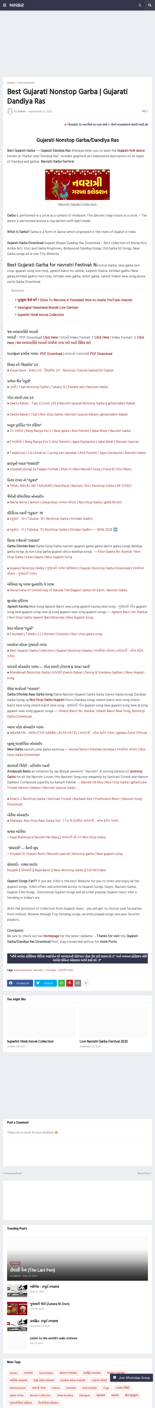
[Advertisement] (77, 44)
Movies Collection (40, 1395)
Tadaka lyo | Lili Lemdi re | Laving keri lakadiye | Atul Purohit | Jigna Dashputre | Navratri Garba (78, 452)
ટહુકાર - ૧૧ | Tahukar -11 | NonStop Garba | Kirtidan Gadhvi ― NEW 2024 (61, 529)
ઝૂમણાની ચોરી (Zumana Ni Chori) (49, 1304)
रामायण (115, 1395)
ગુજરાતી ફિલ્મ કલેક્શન (21, 1403)
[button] (4, 5)
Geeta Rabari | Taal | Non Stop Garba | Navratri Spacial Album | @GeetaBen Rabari (69, 414)
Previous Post (13, 1173)
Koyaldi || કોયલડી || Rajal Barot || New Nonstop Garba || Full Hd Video (56, 869)
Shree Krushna (65, 1395)
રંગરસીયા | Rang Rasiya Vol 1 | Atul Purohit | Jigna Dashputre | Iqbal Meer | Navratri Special (74, 441)
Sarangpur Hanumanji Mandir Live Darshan (48, 307)
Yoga (106, 1388)
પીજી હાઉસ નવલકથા (44, 1380)
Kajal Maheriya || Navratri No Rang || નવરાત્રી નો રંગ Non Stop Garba (58, 837)
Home (11, 82)
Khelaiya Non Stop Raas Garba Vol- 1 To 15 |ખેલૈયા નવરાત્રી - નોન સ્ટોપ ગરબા (64, 820)
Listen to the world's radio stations (53, 1338)
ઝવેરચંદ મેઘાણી (99, 1380)
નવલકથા (28, 1373)
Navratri (38, 970)
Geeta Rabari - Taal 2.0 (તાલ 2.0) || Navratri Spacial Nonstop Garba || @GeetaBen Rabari (72, 403)
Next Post (144, 1173)
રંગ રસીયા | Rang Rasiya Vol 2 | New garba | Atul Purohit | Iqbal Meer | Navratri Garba (70, 430)
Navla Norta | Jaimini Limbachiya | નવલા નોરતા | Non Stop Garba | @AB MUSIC (66, 502)
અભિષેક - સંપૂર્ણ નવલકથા (44, 1287)
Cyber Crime (17, 1395)
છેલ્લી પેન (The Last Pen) (32, 1270)
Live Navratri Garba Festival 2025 (104, 1041)
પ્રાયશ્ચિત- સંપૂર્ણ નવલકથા (44, 1321)
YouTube (50, 970)
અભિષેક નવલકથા (18, 1380)
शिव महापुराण (131, 1395)
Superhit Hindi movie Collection (41, 314)
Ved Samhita (89, 1388)
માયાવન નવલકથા (68, 1373)
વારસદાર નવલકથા (116, 1373)
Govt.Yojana (46, 1373)
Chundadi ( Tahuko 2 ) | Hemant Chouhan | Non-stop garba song (56, 633)
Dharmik (71, 1388)
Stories (13, 1373)
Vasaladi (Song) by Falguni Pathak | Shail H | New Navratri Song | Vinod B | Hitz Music (71, 468)
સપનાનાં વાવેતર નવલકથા (73, 1380)
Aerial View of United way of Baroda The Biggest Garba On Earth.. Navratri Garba (68, 589)
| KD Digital (105, 370)
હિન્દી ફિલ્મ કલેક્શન (48, 1403)
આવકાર (16, 5)
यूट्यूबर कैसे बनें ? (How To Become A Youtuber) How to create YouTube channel (75, 299)
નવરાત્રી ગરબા (65, 970)
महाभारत (100, 1395)
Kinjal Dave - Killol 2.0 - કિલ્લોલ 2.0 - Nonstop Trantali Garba (53, 370)
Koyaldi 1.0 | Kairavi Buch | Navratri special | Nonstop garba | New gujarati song (66, 853)
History (56, 1388)
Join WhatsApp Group (131, 1378)
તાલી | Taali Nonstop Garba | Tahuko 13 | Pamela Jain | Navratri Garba (59, 386)
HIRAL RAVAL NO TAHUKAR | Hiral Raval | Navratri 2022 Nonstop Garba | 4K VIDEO (70, 485)
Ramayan (85, 1395)
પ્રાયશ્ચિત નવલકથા (92, 1373)
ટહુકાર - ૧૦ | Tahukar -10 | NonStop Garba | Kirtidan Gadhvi (51, 518)
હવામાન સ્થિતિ (123, 1388)
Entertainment (26, 82)
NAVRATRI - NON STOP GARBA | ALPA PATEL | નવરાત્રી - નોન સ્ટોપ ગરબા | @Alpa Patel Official (78, 732)
